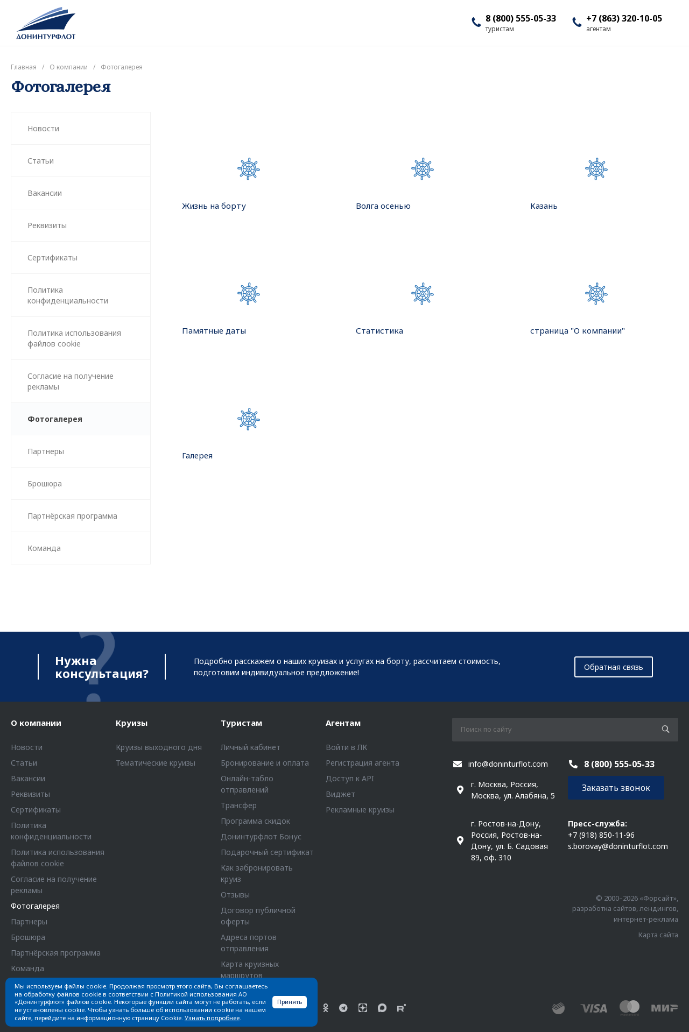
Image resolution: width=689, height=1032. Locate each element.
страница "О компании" (577, 330)
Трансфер (239, 805)
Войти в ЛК (346, 747)
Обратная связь (613, 667)
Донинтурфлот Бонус (261, 836)
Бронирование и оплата (265, 763)
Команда (44, 548)
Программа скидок (255, 821)
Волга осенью (383, 205)
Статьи (40, 160)
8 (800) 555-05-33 (521, 18)
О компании (36, 722)
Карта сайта (658, 934)
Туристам (241, 722)
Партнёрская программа (72, 516)
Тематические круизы (155, 763)
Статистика (379, 330)
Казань (544, 205)
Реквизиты (47, 225)
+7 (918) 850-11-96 (601, 835)
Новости (43, 128)
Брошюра (44, 483)
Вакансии (44, 193)
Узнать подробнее (212, 1018)
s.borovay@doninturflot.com (618, 846)
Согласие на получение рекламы (70, 381)
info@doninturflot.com (508, 764)
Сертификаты (52, 257)
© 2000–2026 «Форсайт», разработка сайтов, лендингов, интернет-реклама (625, 908)
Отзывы (235, 894)
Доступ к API (350, 778)
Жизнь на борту (214, 205)
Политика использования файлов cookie (74, 338)
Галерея (197, 455)
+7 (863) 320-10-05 (624, 18)
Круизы (131, 722)
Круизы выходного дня (159, 747)
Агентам (343, 722)
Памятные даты (214, 330)
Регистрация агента (362, 763)
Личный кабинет (250, 747)
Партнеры (45, 451)
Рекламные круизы (360, 809)
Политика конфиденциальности (67, 295)
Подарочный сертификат (267, 852)
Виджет (340, 794)
